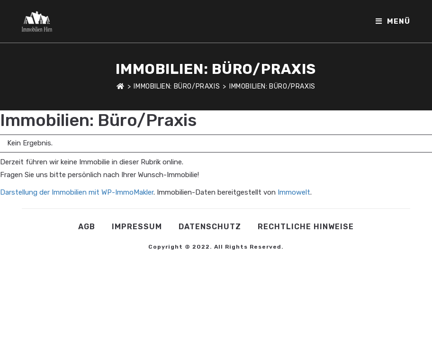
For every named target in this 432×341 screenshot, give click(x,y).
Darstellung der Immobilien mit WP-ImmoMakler (76, 192)
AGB (86, 226)
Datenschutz (210, 226)
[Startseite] (121, 86)
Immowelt (294, 192)
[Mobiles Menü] (393, 21)
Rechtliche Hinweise (306, 226)
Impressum (137, 226)
